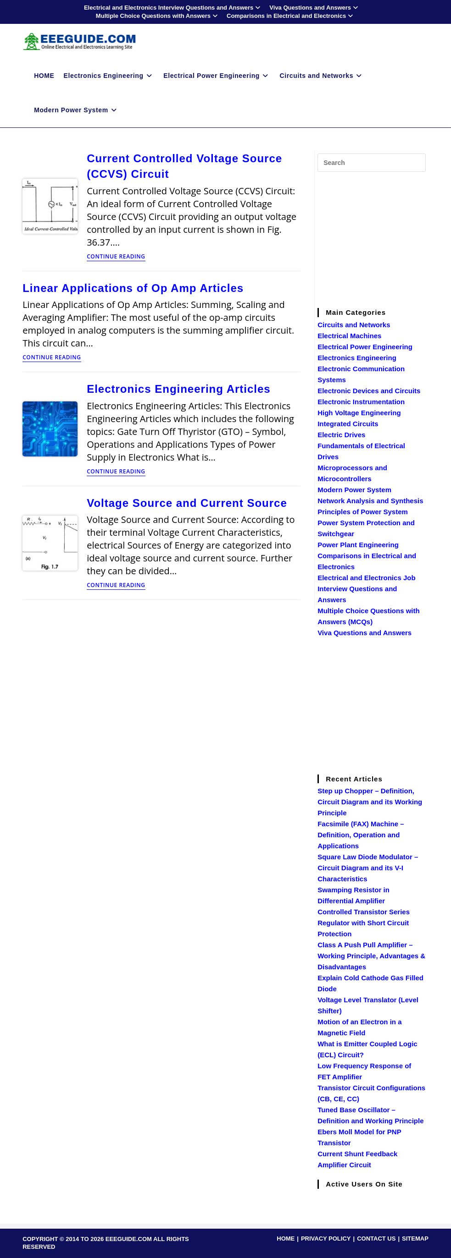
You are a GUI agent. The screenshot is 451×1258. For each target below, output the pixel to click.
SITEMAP (415, 1238)
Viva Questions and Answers (314, 7)
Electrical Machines (349, 336)
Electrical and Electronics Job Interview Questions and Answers (366, 589)
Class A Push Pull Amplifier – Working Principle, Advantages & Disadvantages (371, 956)
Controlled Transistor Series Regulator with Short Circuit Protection (363, 923)
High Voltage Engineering (359, 413)
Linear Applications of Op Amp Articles (133, 288)
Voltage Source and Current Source (187, 503)
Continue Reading (116, 257)
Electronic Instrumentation (361, 402)
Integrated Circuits (348, 424)
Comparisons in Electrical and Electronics (291, 15)
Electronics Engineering (356, 358)
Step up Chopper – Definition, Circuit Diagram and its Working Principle (369, 802)
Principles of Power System (362, 512)
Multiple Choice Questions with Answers (158, 15)
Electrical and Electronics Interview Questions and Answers (173, 7)
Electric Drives (341, 435)
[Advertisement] (384, 238)
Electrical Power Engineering (364, 347)
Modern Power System (354, 490)
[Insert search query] (371, 163)
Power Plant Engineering (358, 545)
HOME (286, 1238)
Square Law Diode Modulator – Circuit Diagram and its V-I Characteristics (367, 868)
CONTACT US (376, 1238)
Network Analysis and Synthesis (370, 501)
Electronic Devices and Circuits (368, 391)
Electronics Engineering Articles (179, 389)
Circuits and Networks (353, 325)
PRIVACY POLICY (326, 1238)
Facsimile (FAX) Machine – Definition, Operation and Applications (360, 835)
